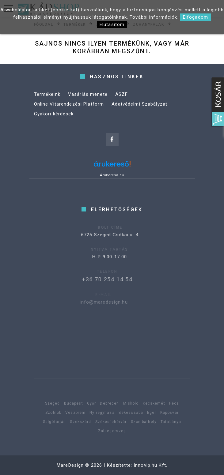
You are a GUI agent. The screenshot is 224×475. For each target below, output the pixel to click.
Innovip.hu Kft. (150, 465)
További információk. (154, 17)
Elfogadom (195, 17)
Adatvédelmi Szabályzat (139, 104)
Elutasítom (112, 24)
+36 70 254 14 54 (102, 279)
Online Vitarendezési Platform (69, 104)
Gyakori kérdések (54, 114)
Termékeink (47, 94)
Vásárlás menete (88, 94)
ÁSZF (121, 94)
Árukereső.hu (112, 175)
